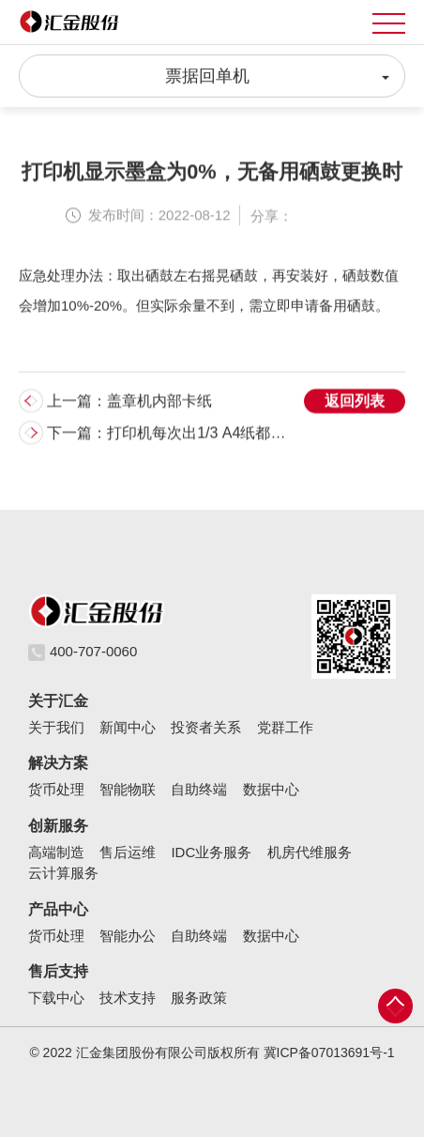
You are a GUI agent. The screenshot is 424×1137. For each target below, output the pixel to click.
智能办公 (127, 936)
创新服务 (58, 826)
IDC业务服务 (211, 852)
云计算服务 (63, 873)
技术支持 (127, 998)
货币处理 (56, 789)
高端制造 (56, 852)
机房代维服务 (309, 852)
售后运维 (127, 852)
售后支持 (58, 971)
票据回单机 (277, 74)
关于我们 (56, 727)
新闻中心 (127, 727)
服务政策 (199, 998)
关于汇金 (58, 701)
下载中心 (56, 998)
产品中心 (58, 909)
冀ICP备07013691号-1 (329, 1052)
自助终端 (199, 789)
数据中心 (271, 789)
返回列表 (355, 402)
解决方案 (58, 763)
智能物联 (127, 789)
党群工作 (285, 727)
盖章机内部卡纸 (159, 402)
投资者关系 (206, 727)
